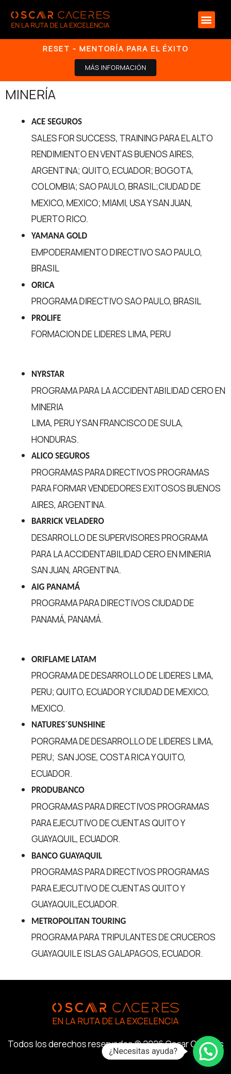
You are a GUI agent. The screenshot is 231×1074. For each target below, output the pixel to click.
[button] (206, 19)
